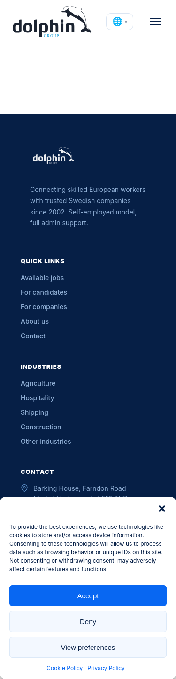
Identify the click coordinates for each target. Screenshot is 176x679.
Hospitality (37, 398)
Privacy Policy (105, 667)
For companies (44, 307)
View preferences (88, 647)
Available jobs (42, 278)
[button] (162, 508)
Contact (33, 336)
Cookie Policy (64, 667)
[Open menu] (155, 21)
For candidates (44, 292)
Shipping (34, 412)
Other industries (46, 441)
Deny (88, 622)
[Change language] (119, 21)
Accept (88, 596)
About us (35, 321)
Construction (41, 427)
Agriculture (38, 383)
